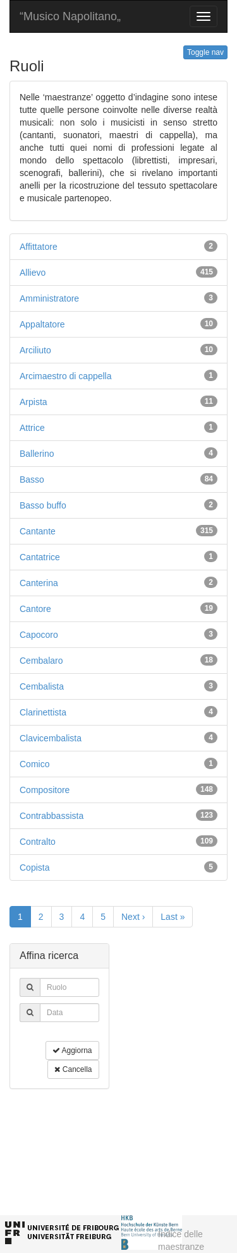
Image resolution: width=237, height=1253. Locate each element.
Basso (32, 479)
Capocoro (39, 635)
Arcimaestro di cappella (66, 376)
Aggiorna (72, 1050)
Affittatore (39, 247)
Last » (173, 917)
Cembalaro (41, 661)
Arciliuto (35, 350)
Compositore (45, 790)
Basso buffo (43, 505)
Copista (34, 867)
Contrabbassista (51, 816)
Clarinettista (43, 712)
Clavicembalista (51, 738)
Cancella (73, 1069)
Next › (133, 917)
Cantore (35, 609)
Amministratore (49, 298)
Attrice (32, 428)
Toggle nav (205, 52)
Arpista (33, 402)
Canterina (39, 583)
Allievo (33, 273)
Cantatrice (40, 557)
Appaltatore (42, 324)
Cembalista (42, 686)
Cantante (38, 531)
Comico (34, 764)
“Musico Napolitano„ (70, 16)
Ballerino (37, 454)
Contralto (38, 842)
